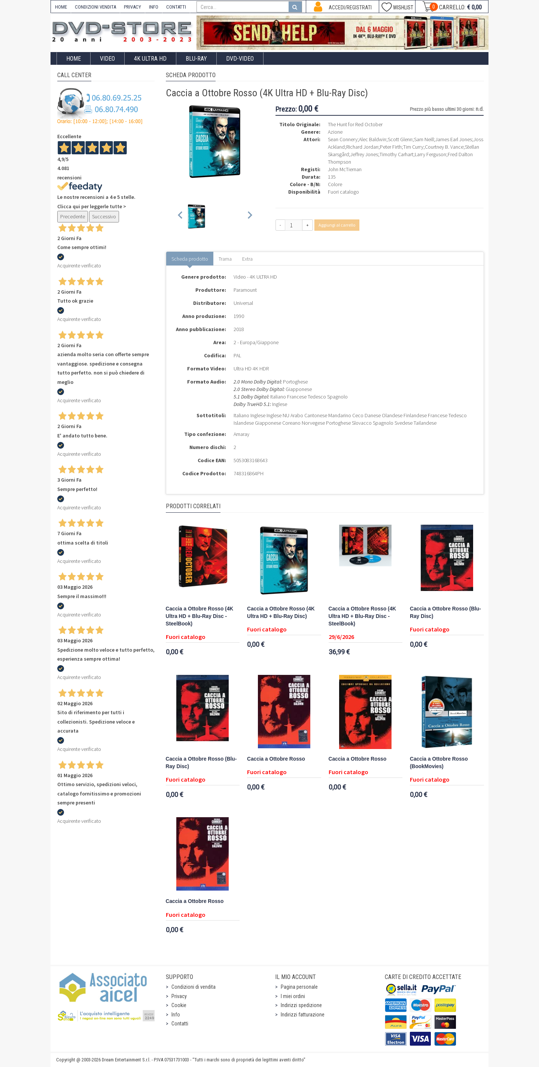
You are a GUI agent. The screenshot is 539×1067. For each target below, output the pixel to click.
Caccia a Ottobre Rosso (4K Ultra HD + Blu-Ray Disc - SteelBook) (200, 616)
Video (107, 58)
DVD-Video (240, 58)
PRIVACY (132, 7)
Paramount (245, 290)
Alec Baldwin (372, 139)
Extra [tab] (247, 258)
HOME (61, 7)
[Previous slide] (181, 216)
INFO (153, 7)
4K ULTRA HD (150, 58)
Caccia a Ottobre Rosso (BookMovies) (439, 762)
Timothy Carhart (396, 154)
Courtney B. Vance (444, 146)
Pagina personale (299, 987)
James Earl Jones (453, 139)
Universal (243, 303)
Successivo (104, 216)
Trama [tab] (225, 258)
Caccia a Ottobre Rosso (276, 759)
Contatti (179, 1024)
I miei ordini (293, 996)
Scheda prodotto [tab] (189, 258)
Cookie (178, 1005)
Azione (335, 131)
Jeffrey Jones (364, 154)
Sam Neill (424, 139)
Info (175, 1015)
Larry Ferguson (430, 154)
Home (73, 58)
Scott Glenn (400, 139)
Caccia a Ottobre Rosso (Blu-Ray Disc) (445, 612)
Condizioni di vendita (193, 987)
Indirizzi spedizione (301, 1005)
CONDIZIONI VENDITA (95, 7)
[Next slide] (249, 216)
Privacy (179, 996)
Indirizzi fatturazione (303, 1015)
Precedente (72, 216)
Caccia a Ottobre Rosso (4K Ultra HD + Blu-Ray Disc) (281, 612)
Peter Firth (391, 146)
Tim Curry (413, 146)
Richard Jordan (362, 146)
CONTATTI (176, 7)
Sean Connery (342, 139)
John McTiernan (345, 169)
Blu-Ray (196, 58)
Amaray (241, 434)
